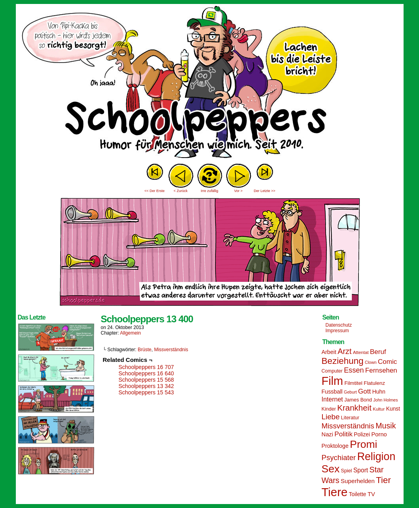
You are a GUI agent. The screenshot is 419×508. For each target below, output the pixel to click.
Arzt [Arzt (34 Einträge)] (344, 351)
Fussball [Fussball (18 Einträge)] (332, 391)
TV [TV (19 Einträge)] (371, 494)
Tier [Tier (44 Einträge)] (383, 480)
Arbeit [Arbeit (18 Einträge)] (329, 352)
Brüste (145, 349)
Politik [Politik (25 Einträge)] (343, 434)
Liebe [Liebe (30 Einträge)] (331, 417)
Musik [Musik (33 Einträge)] (385, 425)
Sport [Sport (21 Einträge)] (360, 470)
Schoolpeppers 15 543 (146, 392)
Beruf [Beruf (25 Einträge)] (378, 352)
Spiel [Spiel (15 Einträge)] (346, 471)
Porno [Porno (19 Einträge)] (379, 434)
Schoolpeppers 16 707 (146, 367)
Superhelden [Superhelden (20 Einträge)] (358, 481)
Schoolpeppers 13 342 (146, 386)
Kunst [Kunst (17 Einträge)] (393, 408)
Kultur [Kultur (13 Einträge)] (379, 409)
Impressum (337, 330)
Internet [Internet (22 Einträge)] (332, 399)
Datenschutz (339, 325)
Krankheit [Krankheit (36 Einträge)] (354, 407)
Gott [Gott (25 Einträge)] (364, 391)
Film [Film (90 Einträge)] (332, 381)
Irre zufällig (209, 191)
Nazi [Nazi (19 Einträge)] (327, 434)
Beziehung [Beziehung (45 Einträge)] (343, 361)
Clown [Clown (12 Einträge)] (371, 362)
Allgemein (130, 333)
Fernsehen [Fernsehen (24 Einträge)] (381, 370)
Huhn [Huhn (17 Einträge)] (378, 391)
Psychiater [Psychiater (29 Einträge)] (339, 457)
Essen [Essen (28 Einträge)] (354, 370)
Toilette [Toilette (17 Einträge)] (357, 494)
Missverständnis (171, 349)
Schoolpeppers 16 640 (146, 373)
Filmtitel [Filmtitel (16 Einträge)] (353, 383)
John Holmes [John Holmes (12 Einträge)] (385, 400)
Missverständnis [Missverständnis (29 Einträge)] (348, 426)
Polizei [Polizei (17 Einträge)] (362, 434)
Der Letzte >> (264, 191)
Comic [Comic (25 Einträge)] (387, 361)
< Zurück (181, 191)
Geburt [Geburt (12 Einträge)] (350, 392)
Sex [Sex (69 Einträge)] (331, 469)
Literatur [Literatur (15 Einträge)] (350, 417)
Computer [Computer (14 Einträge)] (332, 371)
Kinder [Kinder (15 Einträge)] (329, 409)
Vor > (238, 191)
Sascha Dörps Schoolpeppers (210, 83)
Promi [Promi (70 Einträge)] (363, 444)
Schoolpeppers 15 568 (146, 380)
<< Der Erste (154, 191)
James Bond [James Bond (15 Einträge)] (358, 400)
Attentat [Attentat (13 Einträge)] (361, 352)
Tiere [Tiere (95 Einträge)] (335, 491)
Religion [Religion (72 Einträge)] (376, 456)
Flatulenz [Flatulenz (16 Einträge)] (374, 383)
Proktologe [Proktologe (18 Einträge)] (335, 446)
